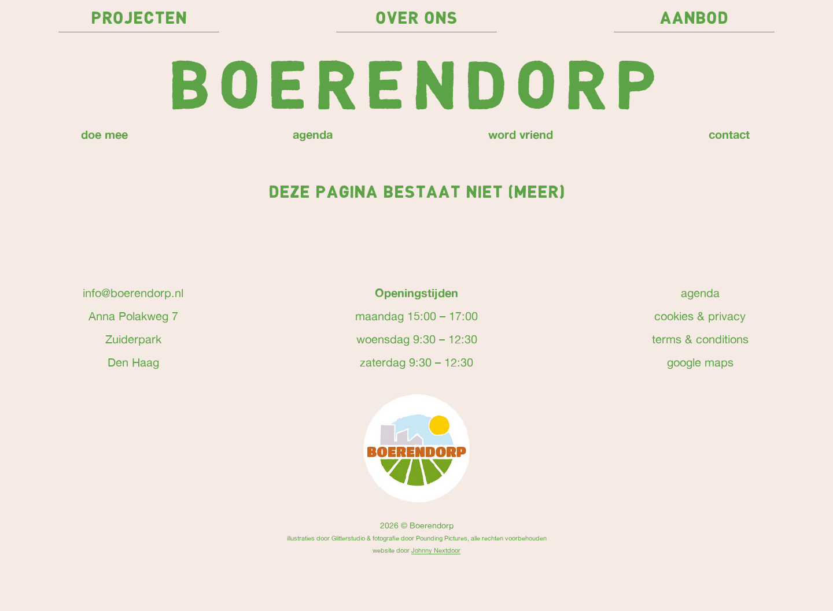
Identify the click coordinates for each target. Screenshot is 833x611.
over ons (416, 18)
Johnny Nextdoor (435, 550)
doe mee (104, 134)
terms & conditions (700, 339)
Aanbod (693, 18)
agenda (313, 134)
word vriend (520, 134)
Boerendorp (416, 90)
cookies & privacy (700, 316)
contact (729, 134)
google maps (700, 362)
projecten (139, 18)
